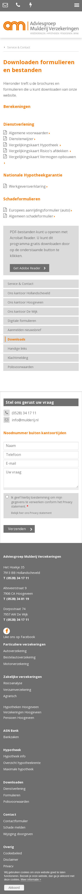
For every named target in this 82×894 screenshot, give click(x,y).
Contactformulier (15, 821)
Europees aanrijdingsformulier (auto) (39, 210)
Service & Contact (18, 47)
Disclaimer (10, 859)
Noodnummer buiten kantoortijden (34, 432)
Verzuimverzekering (17, 690)
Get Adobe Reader (26, 268)
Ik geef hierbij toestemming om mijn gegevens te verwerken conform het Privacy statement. (41, 501)
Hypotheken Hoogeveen (21, 707)
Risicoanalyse (12, 683)
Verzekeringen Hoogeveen (22, 712)
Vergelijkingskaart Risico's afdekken (39, 150)
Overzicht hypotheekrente (22, 763)
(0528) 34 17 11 (24, 413)
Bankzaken (11, 737)
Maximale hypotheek (18, 769)
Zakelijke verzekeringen (22, 677)
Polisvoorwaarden (16, 801)
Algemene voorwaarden (28, 132)
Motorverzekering (16, 664)
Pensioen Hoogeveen (18, 718)
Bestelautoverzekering (19, 657)
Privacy (8, 866)
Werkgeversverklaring (27, 186)
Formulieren (11, 795)
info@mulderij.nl (25, 420)
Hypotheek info (14, 756)
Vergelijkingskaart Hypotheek (34, 145)
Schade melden (14, 827)
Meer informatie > (31, 879)
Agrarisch (10, 696)
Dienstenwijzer (21, 138)
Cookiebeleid (12, 853)
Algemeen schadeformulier (31, 216)
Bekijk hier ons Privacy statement (31, 513)
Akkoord (14, 887)
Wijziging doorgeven (18, 834)
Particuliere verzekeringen (24, 644)
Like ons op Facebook (19, 633)
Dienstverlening (14, 788)
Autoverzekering (15, 651)
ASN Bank (11, 730)
